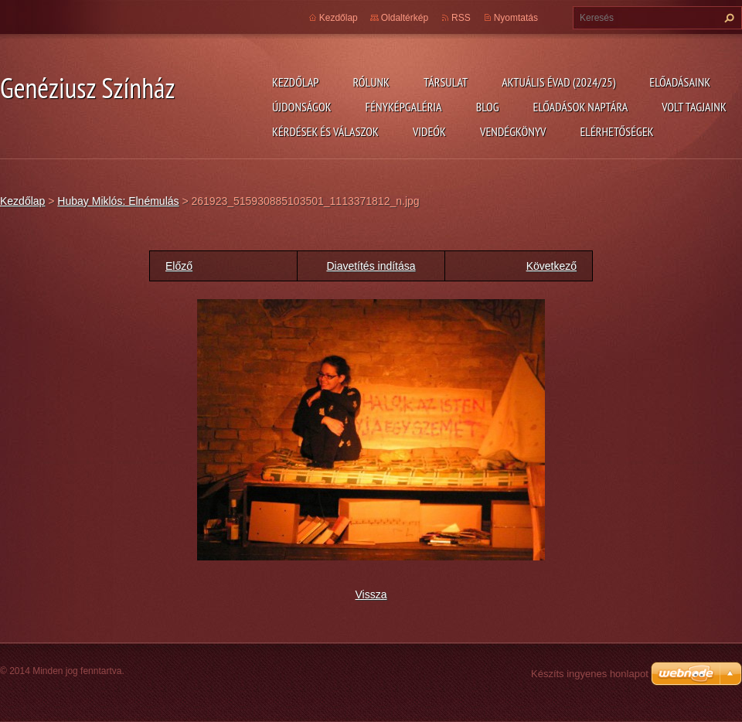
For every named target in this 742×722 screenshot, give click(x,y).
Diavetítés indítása (370, 266)
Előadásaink (679, 82)
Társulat (446, 82)
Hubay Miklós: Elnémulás (118, 201)
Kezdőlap (295, 82)
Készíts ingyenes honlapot (589, 673)
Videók (429, 131)
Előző (178, 266)
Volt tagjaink (694, 106)
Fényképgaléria (404, 106)
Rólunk (371, 82)
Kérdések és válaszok (325, 131)
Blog (487, 106)
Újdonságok (302, 106)
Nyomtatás (516, 17)
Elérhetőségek (617, 131)
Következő (551, 266)
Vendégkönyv (513, 131)
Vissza (371, 594)
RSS (461, 17)
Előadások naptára (580, 106)
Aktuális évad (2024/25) (558, 82)
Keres (727, 17)
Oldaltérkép (404, 17)
